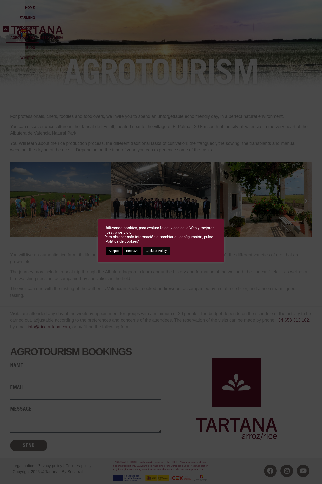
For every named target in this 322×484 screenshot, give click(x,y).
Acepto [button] (114, 251)
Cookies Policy (156, 251)
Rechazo (132, 251)
